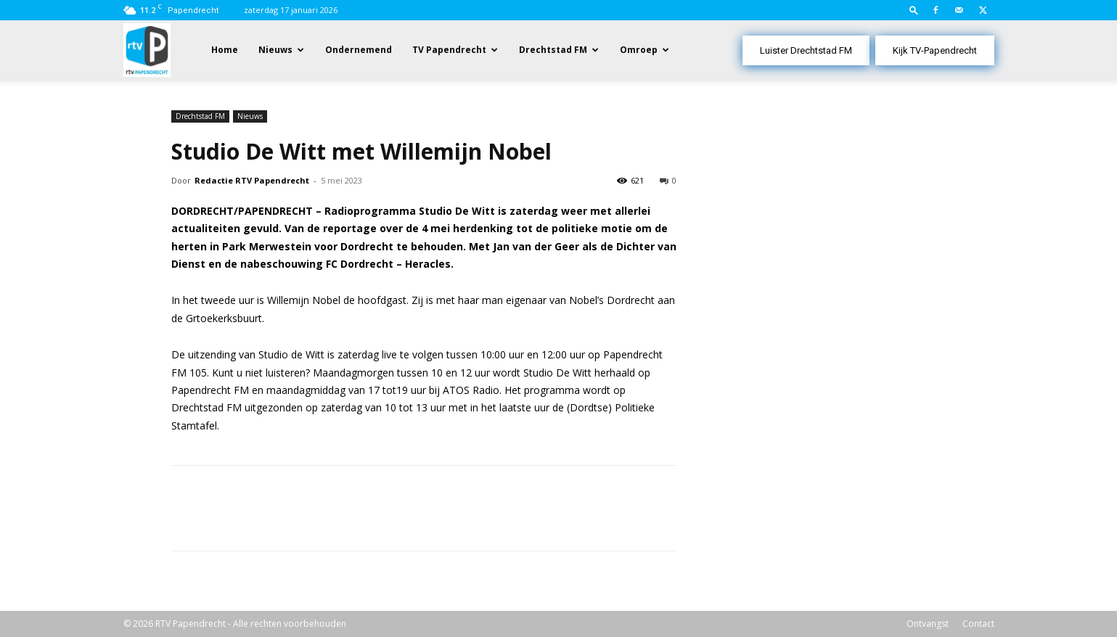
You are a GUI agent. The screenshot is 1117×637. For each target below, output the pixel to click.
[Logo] (147, 49)
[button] (914, 9)
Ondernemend (358, 50)
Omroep (639, 50)
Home (224, 50)
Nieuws (275, 50)
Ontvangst (928, 623)
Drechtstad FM (553, 50)
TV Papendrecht (449, 50)
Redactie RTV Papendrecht (252, 180)
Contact (978, 623)
